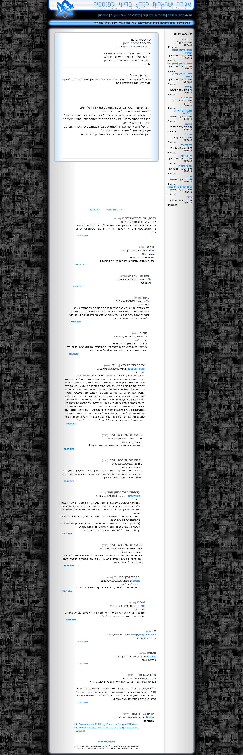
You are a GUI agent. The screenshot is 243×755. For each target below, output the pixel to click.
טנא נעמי (151, 656)
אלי (147, 301)
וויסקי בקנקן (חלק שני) (179, 63)
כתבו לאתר (134, 15)
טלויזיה (172, 23)
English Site (118, 15)
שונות (134, 23)
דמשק (188, 124)
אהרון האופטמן (136, 368)
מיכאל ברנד (134, 495)
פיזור (189, 197)
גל (152, 250)
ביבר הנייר (186, 39)
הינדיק (188, 87)
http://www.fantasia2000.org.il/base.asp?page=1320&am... (107, 727)
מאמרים (156, 23)
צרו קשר (148, 15)
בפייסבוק (103, 15)
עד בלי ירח (186, 144)
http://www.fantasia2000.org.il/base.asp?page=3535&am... (107, 724)
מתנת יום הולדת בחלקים (183, 112)
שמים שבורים (185, 97)
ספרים (187, 23)
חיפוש (114, 23)
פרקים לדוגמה (144, 23)
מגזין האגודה (124, 23)
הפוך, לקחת (185, 155)
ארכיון (107, 23)
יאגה (189, 176)
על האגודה (185, 15)
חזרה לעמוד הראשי (114, 209)
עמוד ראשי (98, 23)
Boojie (136, 580)
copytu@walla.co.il (144, 634)
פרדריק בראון (131, 43)
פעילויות (172, 15)
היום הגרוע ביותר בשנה (179, 186)
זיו (155, 678)
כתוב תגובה (94, 209)
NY (149, 279)
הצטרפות (160, 15)
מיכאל (188, 134)
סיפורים (164, 23)
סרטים (180, 23)
